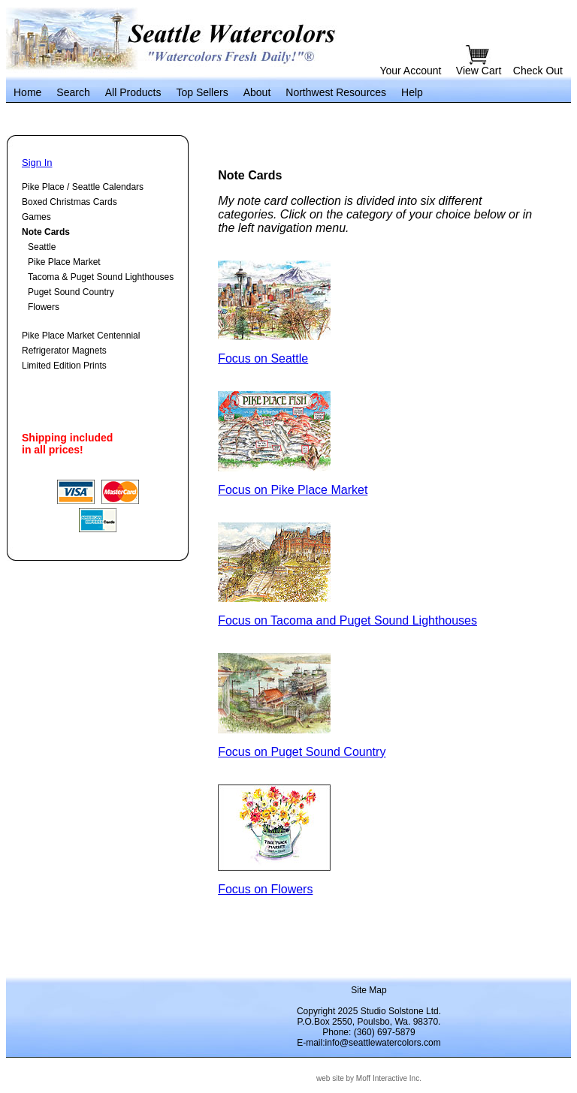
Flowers (43, 307)
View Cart (480, 71)
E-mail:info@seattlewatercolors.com (369, 1042)
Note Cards (46, 232)
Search (72, 92)
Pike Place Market (64, 262)
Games (36, 217)
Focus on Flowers (265, 889)
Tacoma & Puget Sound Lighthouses (101, 277)
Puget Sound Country (71, 292)
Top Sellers (202, 92)
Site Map (368, 990)
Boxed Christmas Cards (69, 202)
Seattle (42, 247)
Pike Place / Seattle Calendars (82, 187)
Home (27, 92)
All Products (133, 92)
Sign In (37, 162)
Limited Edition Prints (64, 365)
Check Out (538, 71)
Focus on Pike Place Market (292, 489)
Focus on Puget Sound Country (301, 751)
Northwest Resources (335, 92)
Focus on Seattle (263, 358)
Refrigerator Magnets (64, 350)
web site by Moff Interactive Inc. (368, 1078)
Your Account (410, 71)
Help (412, 92)
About (257, 92)
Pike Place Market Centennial (81, 335)
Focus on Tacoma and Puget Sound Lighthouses (347, 620)
